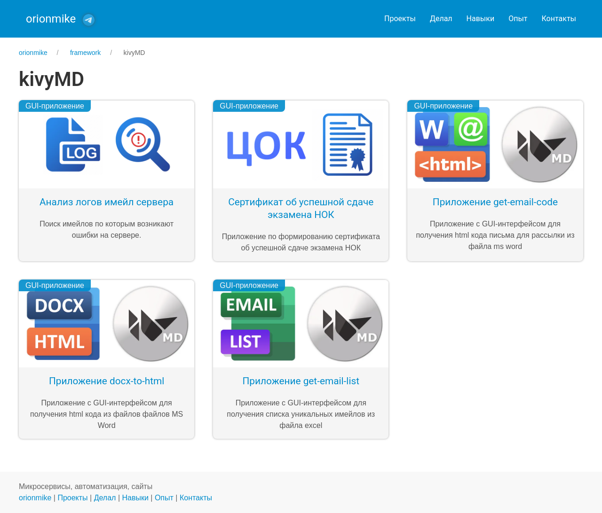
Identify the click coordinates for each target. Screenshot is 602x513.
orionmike (35, 498)
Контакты (559, 18)
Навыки (481, 18)
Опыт (517, 18)
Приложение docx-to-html (106, 381)
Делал (441, 18)
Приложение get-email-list (301, 381)
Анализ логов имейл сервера (107, 202)
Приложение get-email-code (495, 202)
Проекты (400, 18)
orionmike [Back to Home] (51, 18)
